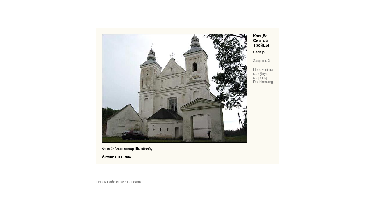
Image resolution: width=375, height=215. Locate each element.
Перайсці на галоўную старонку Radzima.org (263, 76)
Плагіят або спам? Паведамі (119, 182)
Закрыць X (261, 61)
